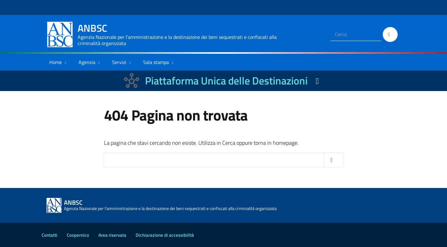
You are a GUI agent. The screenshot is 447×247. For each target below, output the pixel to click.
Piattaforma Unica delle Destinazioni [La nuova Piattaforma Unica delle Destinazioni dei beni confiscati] (226, 81)
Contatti (49, 235)
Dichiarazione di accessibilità (165, 235)
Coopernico (78, 235)
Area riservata (112, 235)
